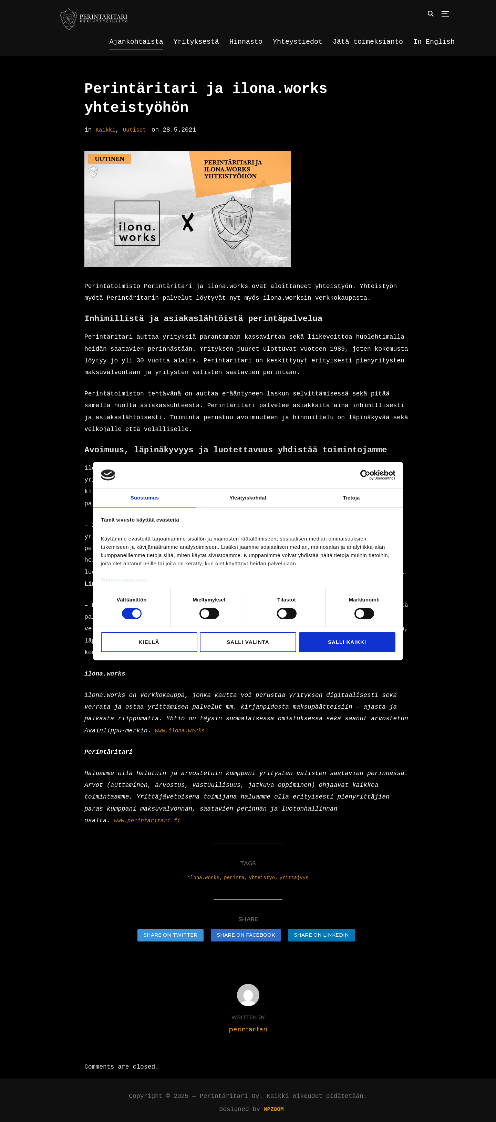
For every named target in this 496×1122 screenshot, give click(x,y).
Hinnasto (245, 42)
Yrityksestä (196, 42)
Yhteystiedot (297, 42)
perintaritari (248, 1024)
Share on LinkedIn (321, 935)
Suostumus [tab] (145, 497)
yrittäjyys (294, 878)
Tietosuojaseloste (124, 580)
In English (434, 42)
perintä (234, 878)
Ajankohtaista (136, 42)
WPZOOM (273, 1104)
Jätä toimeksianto (368, 42)
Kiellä (148, 642)
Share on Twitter (170, 935)
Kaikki (106, 129)
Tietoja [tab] (351, 497)
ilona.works (203, 878)
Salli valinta (248, 642)
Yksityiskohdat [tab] (247, 497)
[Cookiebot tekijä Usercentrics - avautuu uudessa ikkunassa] (365, 475)
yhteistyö (262, 878)
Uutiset (138, 129)
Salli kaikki (347, 642)
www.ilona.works (183, 730)
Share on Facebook (246, 935)
